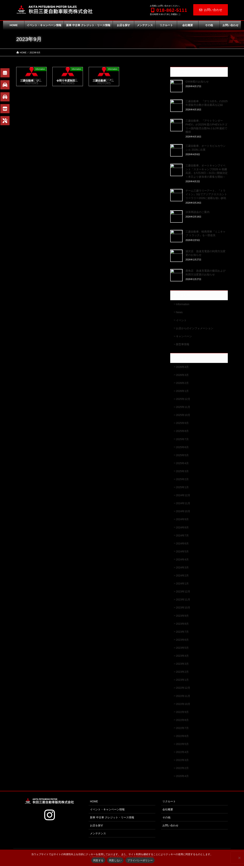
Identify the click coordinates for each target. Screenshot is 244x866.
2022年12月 (183, 687)
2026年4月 (182, 366)
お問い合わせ (210, 9)
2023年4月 (182, 655)
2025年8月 (182, 431)
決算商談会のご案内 (197, 211)
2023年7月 (182, 631)
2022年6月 (182, 736)
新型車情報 (182, 344)
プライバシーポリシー (140, 860)
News (179, 312)
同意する (98, 860)
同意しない (115, 860)
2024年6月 (182, 543)
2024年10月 (183, 511)
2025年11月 (183, 407)
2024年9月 (182, 519)
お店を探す (96, 825)
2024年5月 (182, 551)
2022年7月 (182, 728)
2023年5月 (182, 647)
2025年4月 (182, 463)
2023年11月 (183, 599)
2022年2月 (182, 768)
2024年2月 (182, 575)
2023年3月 (182, 663)
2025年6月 (182, 447)
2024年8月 (182, 527)
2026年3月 (182, 374)
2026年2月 (182, 382)
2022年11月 (183, 695)
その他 (166, 817)
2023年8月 (182, 623)
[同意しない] (239, 858)
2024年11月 (183, 503)
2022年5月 (182, 744)
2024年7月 (182, 535)
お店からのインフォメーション (194, 328)
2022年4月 (182, 752)
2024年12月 (183, 495)
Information (182, 304)
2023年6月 (182, 639)
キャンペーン (184, 336)
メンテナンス (98, 833)
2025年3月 (182, 471)
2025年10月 (183, 415)
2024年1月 (182, 583)
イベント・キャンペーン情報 (107, 809)
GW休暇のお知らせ (197, 81)
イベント (181, 320)
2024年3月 (182, 567)
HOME (94, 801)
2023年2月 (182, 671)
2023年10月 (183, 607)
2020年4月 (182, 776)
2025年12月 (183, 398)
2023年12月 (183, 591)
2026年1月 (182, 390)
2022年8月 (182, 720)
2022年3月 (182, 760)
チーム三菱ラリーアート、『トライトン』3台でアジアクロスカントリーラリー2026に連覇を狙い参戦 (206, 194)
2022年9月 (182, 712)
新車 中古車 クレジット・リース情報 (112, 817)
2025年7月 (182, 439)
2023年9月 (182, 615)
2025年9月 (182, 423)
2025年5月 (182, 455)
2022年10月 (183, 703)
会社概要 (167, 809)
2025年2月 (182, 479)
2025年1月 (182, 487)
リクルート (169, 801)
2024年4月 (182, 559)
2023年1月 (182, 679)
